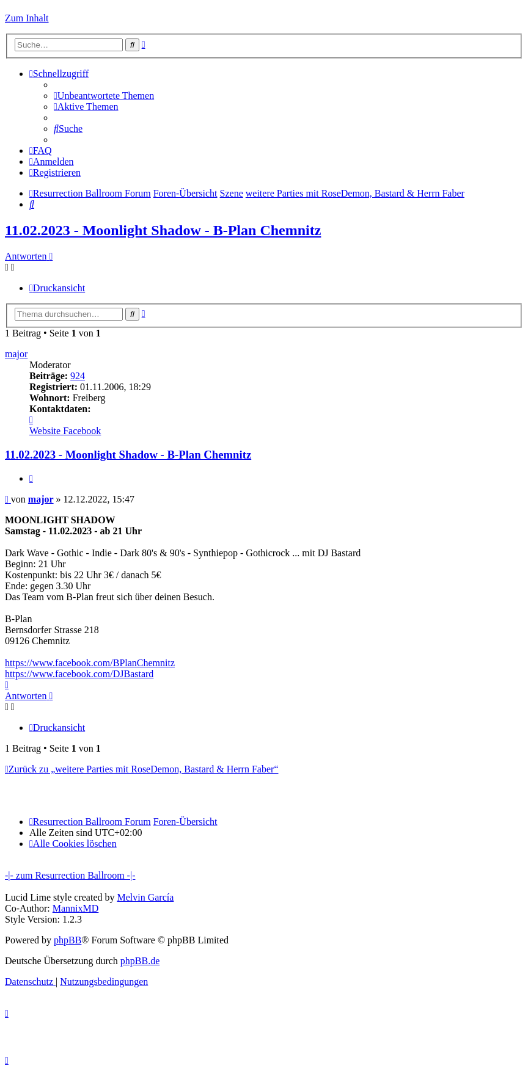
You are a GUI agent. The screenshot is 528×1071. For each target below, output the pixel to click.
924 (77, 376)
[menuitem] (104, 95)
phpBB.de (140, 961)
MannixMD (76, 908)
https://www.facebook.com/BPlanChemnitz (90, 663)
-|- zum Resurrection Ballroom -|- (70, 875)
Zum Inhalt (27, 18)
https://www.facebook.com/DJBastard (79, 674)
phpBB (67, 940)
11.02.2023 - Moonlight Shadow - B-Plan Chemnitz (163, 230)
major (16, 354)
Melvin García (145, 897)
